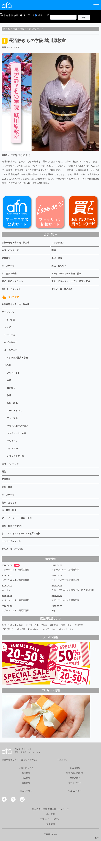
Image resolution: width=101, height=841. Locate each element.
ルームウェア (10, 350)
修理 (9, 395)
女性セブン (66, 625)
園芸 (53, 250)
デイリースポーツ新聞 (36, 625)
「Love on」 (62, 759)
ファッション (57, 242)
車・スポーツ (8, 266)
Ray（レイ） (34, 629)
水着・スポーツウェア (17, 426)
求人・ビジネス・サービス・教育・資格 (70, 281)
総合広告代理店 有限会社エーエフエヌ (50, 809)
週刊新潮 (54, 625)
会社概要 (50, 814)
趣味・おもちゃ (58, 266)
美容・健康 (56, 258)
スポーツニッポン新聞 (12, 625)
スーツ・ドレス (14, 410)
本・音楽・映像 (9, 273)
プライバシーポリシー (50, 819)
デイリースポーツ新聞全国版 (65, 580)
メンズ (7, 327)
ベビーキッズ (10, 342)
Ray (53, 610)
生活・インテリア (10, 250)
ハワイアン (12, 441)
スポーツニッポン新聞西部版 (15, 569)
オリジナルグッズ (15, 456)
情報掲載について (74, 773)
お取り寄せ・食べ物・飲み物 (15, 242)
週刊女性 (79, 625)
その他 (7, 365)
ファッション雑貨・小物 (16, 357)
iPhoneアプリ (26, 791)
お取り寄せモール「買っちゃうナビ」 (20, 759)
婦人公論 (21, 629)
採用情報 (50, 824)
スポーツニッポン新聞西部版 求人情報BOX (72, 590)
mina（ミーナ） (66, 629)
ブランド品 (9, 319)
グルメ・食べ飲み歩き (62, 289)
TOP (97, 838)
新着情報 (26, 773)
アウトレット (13, 372)
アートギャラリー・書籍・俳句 (66, 273)
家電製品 (6, 258)
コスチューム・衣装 (16, 433)
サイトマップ (74, 783)
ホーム (6, 29)
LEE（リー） (8, 629)
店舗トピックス (26, 768)
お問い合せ (75, 778)
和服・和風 (12, 403)
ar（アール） (49, 629)
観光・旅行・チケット (12, 281)
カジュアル (12, 448)
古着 (9, 380)
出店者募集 (75, 768)
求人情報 (26, 778)
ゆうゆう (6, 590)
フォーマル (12, 418)
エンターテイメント (11, 289)
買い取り (11, 388)
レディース (9, 335)
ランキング (10, 297)
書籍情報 (26, 783)
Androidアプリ (75, 791)
